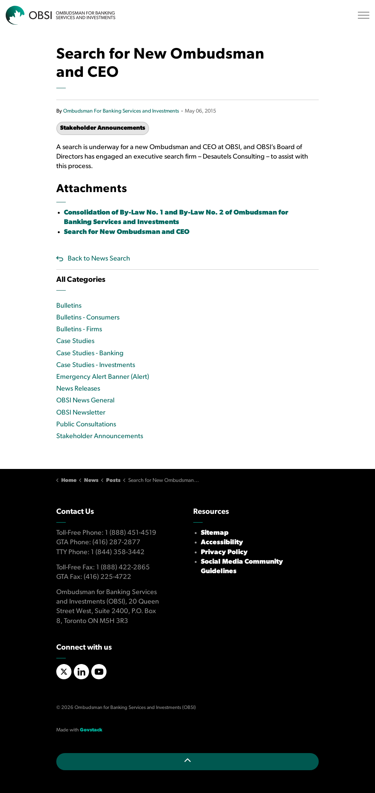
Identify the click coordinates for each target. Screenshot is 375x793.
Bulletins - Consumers (87, 317)
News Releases (78, 389)
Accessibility (222, 542)
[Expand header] (363, 15)
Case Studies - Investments (95, 365)
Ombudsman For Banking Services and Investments (121, 111)
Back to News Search (99, 258)
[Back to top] (187, 761)
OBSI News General (85, 400)
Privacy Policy (224, 552)
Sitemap (215, 533)
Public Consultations (86, 424)
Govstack (91, 730)
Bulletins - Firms (79, 329)
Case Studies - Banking (90, 353)
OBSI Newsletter (80, 412)
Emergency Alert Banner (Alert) (102, 377)
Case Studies (75, 341)
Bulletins (68, 306)
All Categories (80, 280)
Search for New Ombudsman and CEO (126, 232)
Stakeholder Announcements (102, 128)
